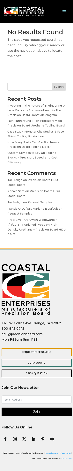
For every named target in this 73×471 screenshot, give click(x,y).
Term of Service (51, 453)
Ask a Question (36, 373)
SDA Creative (66, 458)
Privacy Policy (65, 453)
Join (36, 411)
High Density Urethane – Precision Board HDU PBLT (36, 229)
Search (59, 86)
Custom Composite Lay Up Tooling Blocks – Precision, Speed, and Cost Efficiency (32, 157)
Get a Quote (36, 362)
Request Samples (40, 202)
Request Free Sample (36, 352)
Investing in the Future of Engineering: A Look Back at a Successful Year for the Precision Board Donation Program (36, 110)
